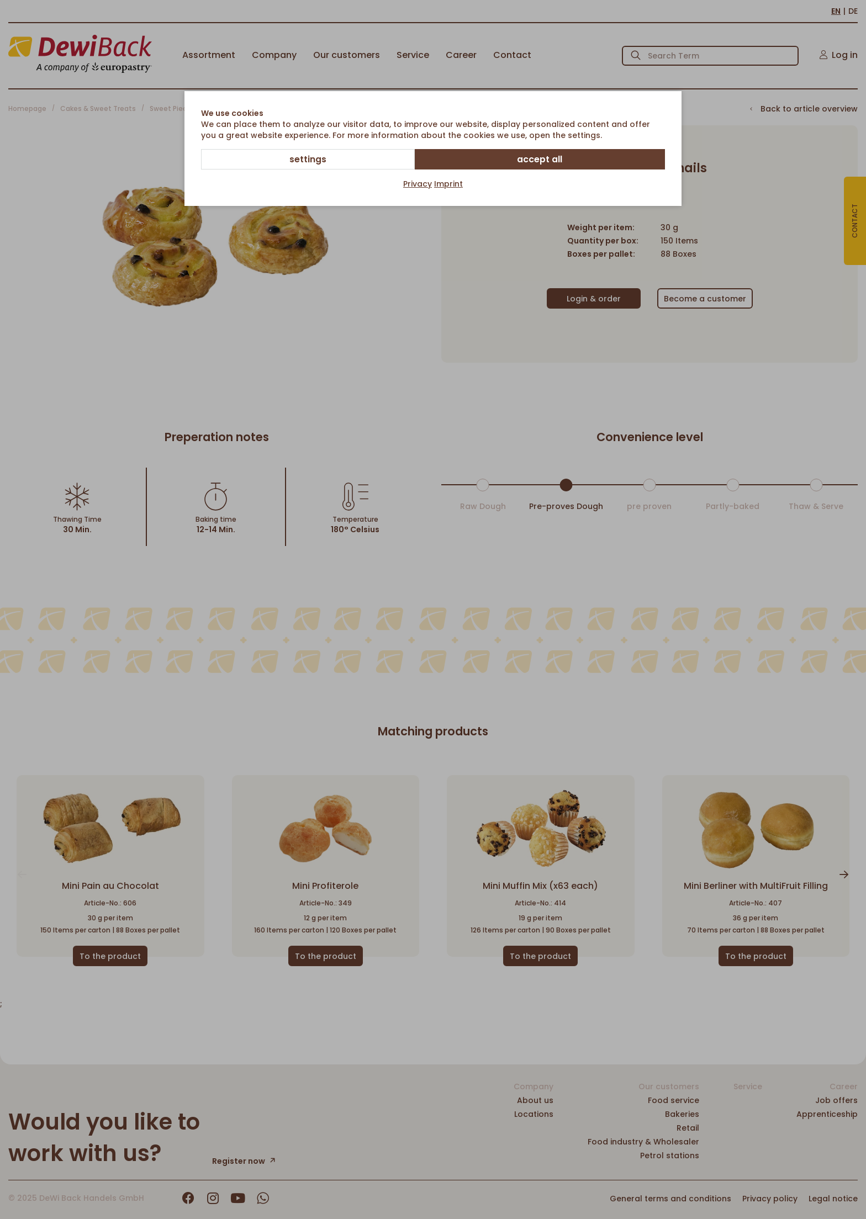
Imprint (448, 184)
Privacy (417, 184)
